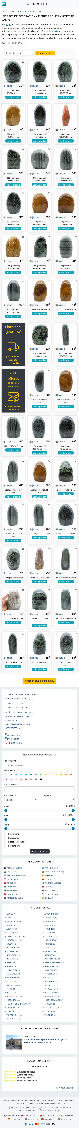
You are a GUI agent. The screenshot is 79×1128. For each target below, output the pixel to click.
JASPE (11, 962)
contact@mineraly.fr (28, 1110)
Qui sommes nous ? (48, 1100)
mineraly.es (15, 1119)
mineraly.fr (11, 1115)
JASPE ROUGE (14, 966)
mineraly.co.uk (28, 1115)
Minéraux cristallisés (19, 712)
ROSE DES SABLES (53, 1000)
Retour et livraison (67, 1100)
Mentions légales (15, 1100)
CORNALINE (50, 940)
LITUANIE (50, 879)
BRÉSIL (12, 872)
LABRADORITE (52, 970)
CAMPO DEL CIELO (15, 936)
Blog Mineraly (16, 1107)
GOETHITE (50, 955)
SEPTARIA (49, 1004)
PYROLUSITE (51, 989)
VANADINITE (13, 1019)
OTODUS (49, 985)
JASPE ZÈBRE (14, 970)
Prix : (6, 806)
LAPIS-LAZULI (13, 974)
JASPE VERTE (51, 966)
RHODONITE (13, 1000)
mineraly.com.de (49, 1115)
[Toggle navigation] (74, 4)
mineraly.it (67, 1115)
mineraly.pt (48, 1119)
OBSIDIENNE (50, 981)
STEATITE (49, 1011)
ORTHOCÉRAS (14, 985)
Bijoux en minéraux (17, 724)
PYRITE (11, 989)
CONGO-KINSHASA (54, 872)
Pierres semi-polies (17, 707)
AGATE (11, 914)
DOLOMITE (13, 947)
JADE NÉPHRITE (52, 959)
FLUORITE (50, 951)
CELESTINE (50, 936)
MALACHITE (13, 977)
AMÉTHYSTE (14, 921)
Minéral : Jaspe (45, 53)
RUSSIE (50, 890)
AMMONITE (50, 917)
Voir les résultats (39, 851)
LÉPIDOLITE (50, 974)
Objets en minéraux (18, 716)
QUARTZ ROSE (51, 996)
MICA (47, 977)
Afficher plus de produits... (39, 680)
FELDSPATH (12, 951)
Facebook (31, 1107)
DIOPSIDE (49, 944)
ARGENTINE (51, 868)
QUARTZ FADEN (52, 992)
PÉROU (49, 886)
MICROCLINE (14, 981)
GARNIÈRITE (13, 955)
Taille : (7, 824)
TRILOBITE (50, 1015)
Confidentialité (31, 1100)
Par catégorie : (10, 760)
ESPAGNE (50, 875)
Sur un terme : (10, 784)
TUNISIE (12, 894)
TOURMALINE (14, 1015)
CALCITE (49, 932)
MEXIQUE (12, 886)
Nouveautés (12, 735)
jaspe (7, 85)
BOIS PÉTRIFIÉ (14, 932)
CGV (4, 1100)
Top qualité (12, 739)
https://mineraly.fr (51, 1110)
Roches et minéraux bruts (21, 694)
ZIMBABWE (51, 898)
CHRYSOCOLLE (14, 940)
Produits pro (13, 743)
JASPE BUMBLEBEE (54, 962)
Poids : (7, 815)
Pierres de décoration (19, 698)
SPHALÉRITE (13, 1011)
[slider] (5, 810)
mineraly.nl (31, 1119)
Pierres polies (15, 703)
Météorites (13, 728)
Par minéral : (10, 795)
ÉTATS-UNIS (51, 894)
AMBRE (11, 917)
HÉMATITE (12, 959)
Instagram (44, 1107)
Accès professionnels (23, 1103)
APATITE (11, 925)
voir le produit (13, 97)
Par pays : (46, 795)
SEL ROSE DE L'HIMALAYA (19, 1004)
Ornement (22, 12)
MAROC (12, 883)
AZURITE (12, 929)
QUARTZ (12, 992)
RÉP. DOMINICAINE (16, 875)
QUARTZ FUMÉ (14, 996)
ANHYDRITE (50, 921)
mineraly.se (64, 1119)
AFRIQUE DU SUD (15, 898)
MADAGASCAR (53, 883)
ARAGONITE (50, 925)
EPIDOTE (49, 947)
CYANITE (11, 944)
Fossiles (12, 720)
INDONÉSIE (13, 879)
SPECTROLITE (51, 1007)
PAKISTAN (12, 890)
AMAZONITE (51, 914)
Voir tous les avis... (65, 1088)
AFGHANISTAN (14, 868)
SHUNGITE (13, 1007)
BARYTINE (50, 929)
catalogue (9, 12)
